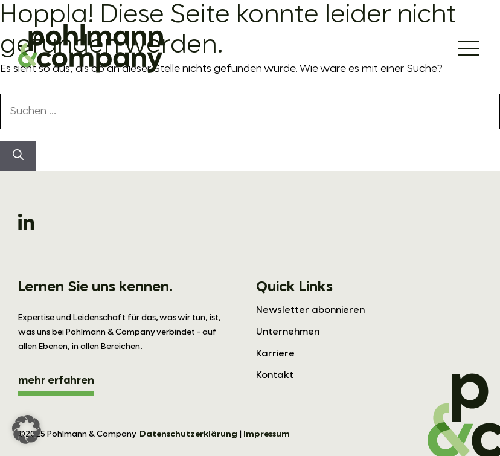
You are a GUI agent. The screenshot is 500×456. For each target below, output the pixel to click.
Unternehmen (287, 332)
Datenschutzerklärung (188, 434)
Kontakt (274, 376)
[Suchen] (18, 156)
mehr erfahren (56, 380)
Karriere (275, 354)
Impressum (266, 434)
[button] (26, 429)
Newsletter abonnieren (310, 310)
